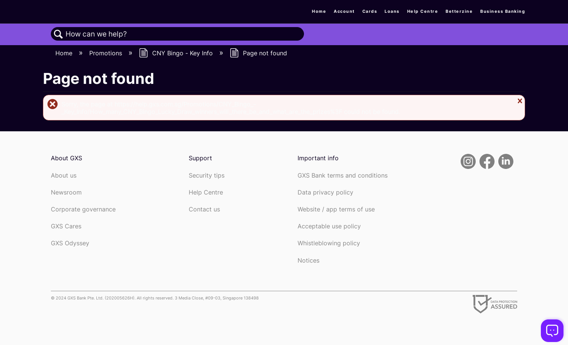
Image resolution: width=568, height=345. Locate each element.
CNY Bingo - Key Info (177, 53)
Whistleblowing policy (329, 243)
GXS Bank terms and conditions (343, 175)
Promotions (106, 53)
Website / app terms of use (336, 209)
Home (319, 11)
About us (63, 175)
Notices (308, 260)
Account (344, 11)
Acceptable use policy (329, 226)
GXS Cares (66, 226)
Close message (519, 100)
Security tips (206, 175)
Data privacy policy (325, 192)
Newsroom (66, 192)
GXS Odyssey (70, 243)
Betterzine (459, 11)
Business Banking (502, 11)
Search (58, 34)
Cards (369, 11)
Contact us (204, 209)
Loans (392, 11)
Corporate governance (83, 209)
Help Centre (422, 11)
